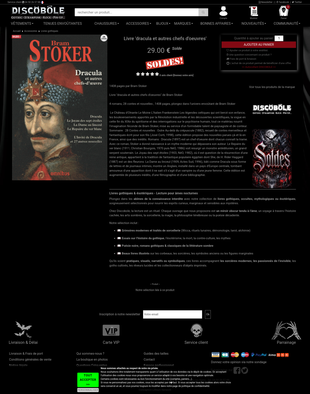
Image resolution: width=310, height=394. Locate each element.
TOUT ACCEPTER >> (88, 380)
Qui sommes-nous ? (90, 353)
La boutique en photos (92, 359)
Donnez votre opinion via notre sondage (239, 362)
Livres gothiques (49, 31)
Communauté (286, 23)
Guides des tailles (156, 353)
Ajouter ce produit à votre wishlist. (247, 50)
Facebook (283, 2)
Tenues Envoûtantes (62, 23)
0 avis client (166, 75)
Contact (149, 359)
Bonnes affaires (215, 23)
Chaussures (106, 23)
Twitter (297, 2)
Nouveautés (253, 23)
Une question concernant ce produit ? (249, 54)
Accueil (17, 31)
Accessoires (137, 23)
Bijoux (162, 23)
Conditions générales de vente (30, 359)
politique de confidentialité (195, 386)
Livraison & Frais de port (26, 353)
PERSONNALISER (88, 390)
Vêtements (21, 23)
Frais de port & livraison (241, 58)
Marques (182, 23)
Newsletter (266, 2)
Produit (155, 284)
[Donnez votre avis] (183, 75)
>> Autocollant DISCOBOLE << (259, 66)
